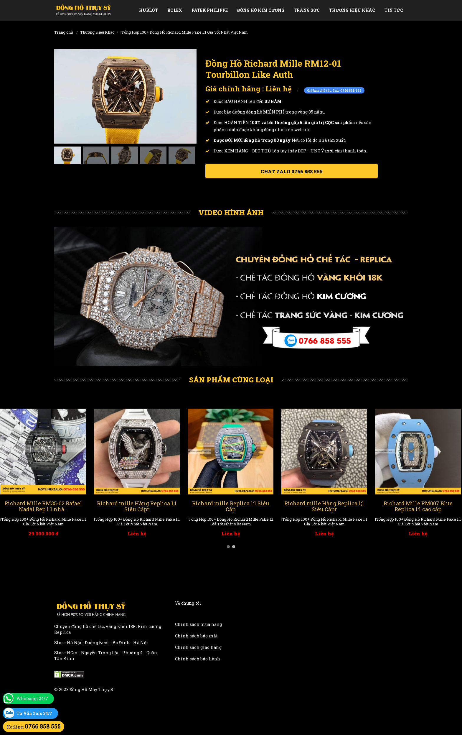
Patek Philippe (210, 10)
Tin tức (394, 10)
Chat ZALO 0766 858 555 (291, 171)
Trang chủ (63, 32)
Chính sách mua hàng (198, 624)
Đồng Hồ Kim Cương (260, 10)
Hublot (148, 10)
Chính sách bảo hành (197, 659)
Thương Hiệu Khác (352, 10)
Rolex (174, 10)
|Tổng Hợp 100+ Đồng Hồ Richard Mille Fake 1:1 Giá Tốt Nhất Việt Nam (184, 32)
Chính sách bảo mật (196, 636)
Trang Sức (307, 10)
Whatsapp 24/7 (32, 698)
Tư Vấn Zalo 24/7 (34, 713)
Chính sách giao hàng (198, 647)
